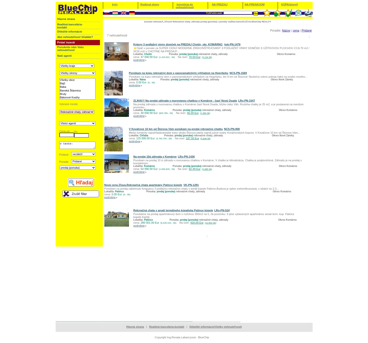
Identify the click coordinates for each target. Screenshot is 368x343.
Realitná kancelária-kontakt (166, 326)
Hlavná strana (135, 326)
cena (296, 30)
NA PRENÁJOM (255, 4)
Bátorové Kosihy (77, 97)
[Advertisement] (184, 283)
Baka (77, 87)
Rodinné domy (149, 4)
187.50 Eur (198, 138)
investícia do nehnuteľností (185, 6)
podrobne (139, 59)
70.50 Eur (200, 56)
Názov (286, 30)
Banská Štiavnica (77, 90)
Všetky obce (77, 80)
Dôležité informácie (202, 326)
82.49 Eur (200, 168)
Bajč (77, 83)
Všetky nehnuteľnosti (228, 326)
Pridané (307, 30)
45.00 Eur (198, 112)
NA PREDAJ (219, 4)
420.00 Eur (203, 222)
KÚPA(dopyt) (289, 4)
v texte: (77, 146)
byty (115, 4)
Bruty (77, 94)
